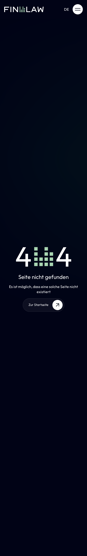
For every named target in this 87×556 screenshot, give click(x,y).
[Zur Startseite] (24, 9)
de (66, 9)
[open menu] (78, 9)
